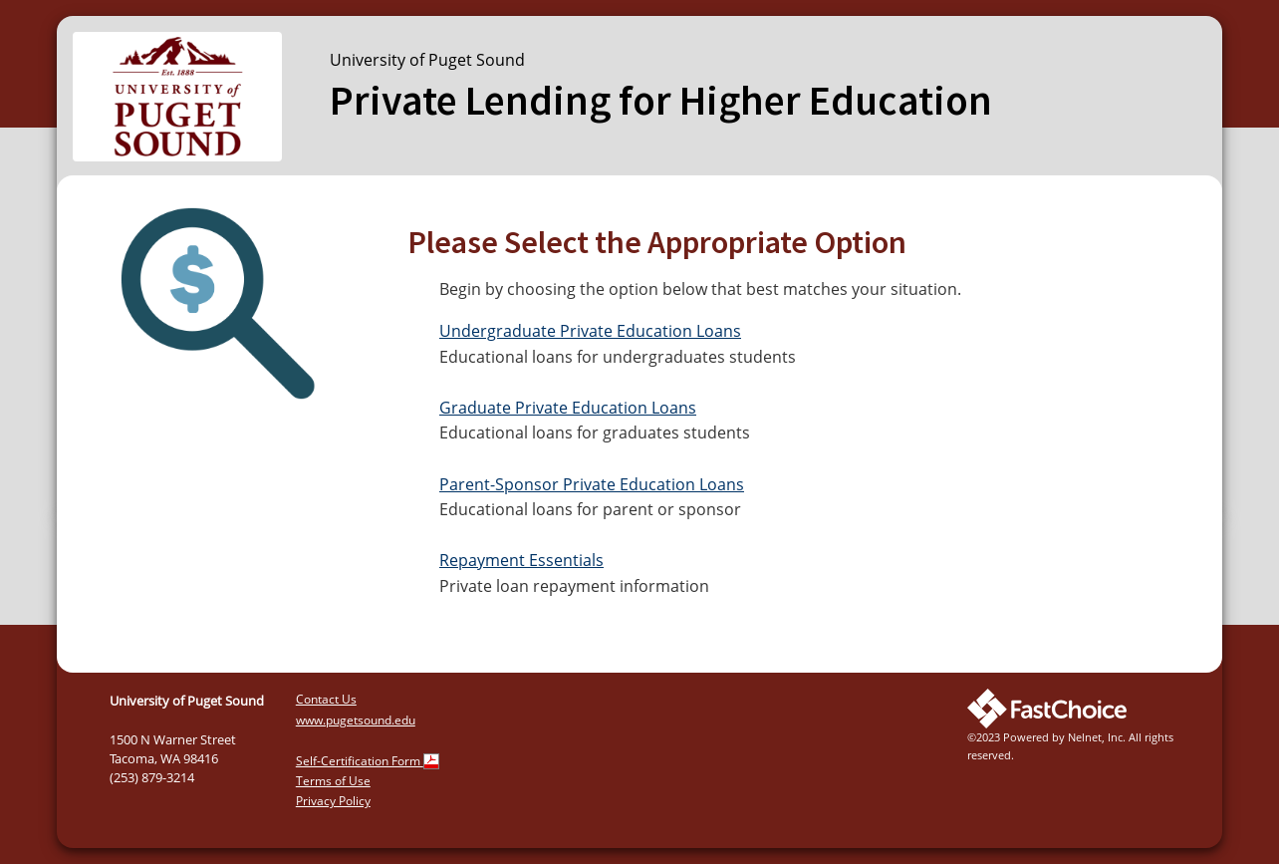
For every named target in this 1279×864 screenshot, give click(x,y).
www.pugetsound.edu (355, 720)
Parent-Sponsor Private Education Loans (591, 484)
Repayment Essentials (521, 560)
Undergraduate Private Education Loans (590, 331)
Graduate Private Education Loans (567, 408)
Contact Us (326, 699)
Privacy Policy (333, 800)
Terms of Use (333, 780)
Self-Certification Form (367, 760)
